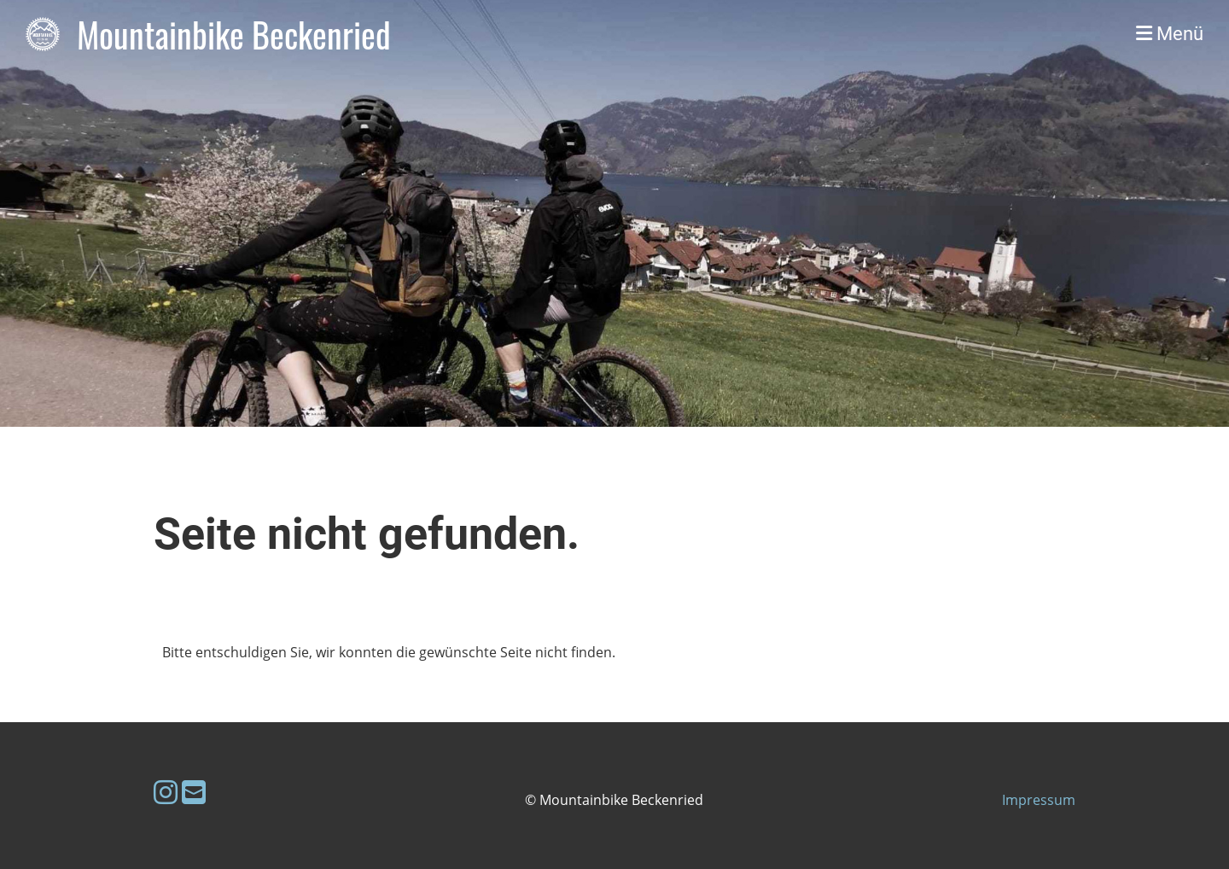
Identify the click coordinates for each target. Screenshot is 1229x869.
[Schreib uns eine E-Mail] (194, 791)
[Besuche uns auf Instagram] (166, 791)
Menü (1169, 33)
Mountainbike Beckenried (234, 34)
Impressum (1038, 799)
